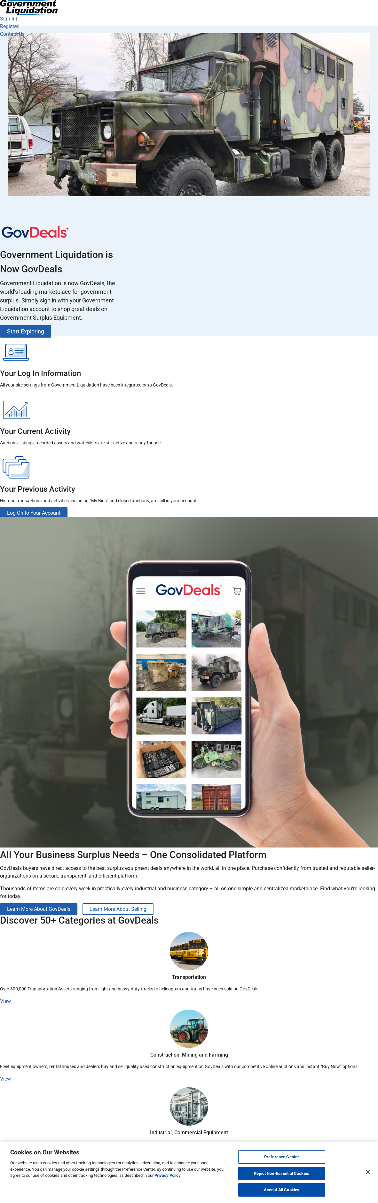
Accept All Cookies (281, 1189)
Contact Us (12, 34)
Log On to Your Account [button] (33, 513)
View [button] (5, 1001)
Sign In (8, 19)
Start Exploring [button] (25, 331)
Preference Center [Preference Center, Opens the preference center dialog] (281, 1156)
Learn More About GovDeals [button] (38, 909)
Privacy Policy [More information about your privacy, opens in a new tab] (167, 1175)
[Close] (368, 1172)
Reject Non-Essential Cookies (281, 1173)
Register (9, 26)
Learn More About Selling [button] (118, 909)
